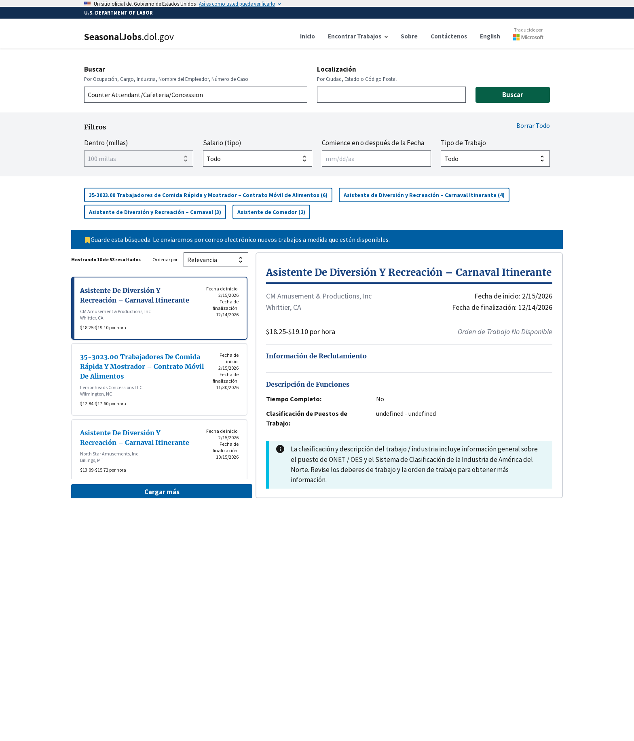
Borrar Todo (533, 125)
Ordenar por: (165, 259)
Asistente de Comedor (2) (273, 212)
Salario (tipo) (222, 142)
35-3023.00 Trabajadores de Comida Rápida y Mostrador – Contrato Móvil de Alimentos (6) (210, 195)
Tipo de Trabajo (463, 142)
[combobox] (195, 95)
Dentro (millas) (106, 142)
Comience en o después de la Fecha (373, 142)
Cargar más (162, 491)
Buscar (94, 69)
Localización (336, 69)
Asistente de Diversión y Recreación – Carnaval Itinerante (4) (426, 195)
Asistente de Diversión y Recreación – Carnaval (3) (157, 212)
